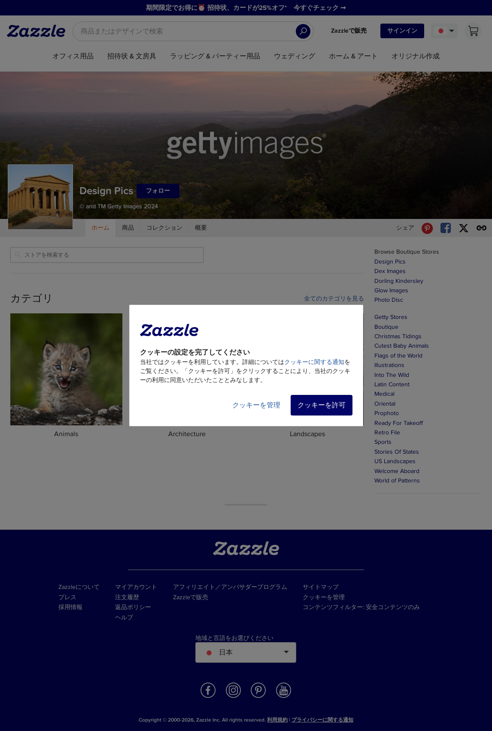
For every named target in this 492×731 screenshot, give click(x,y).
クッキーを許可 (322, 405)
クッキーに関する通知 (314, 362)
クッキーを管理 (256, 405)
